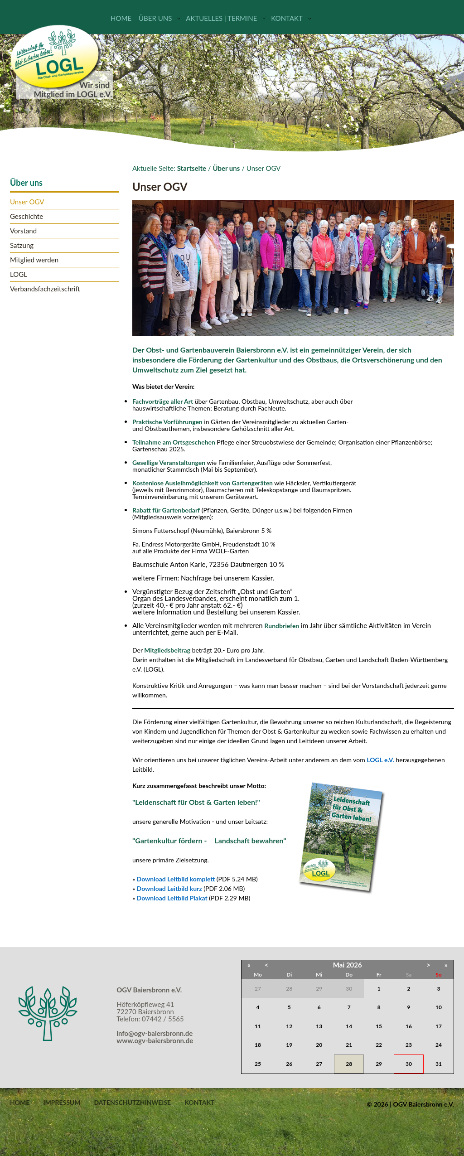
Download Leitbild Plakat (172, 898)
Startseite (191, 168)
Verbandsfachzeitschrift (45, 288)
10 (438, 1007)
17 (438, 1026)
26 (289, 1063)
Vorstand (23, 230)
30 (409, 1063)
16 (409, 1026)
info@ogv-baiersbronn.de (154, 1033)
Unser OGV (27, 201)
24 (438, 1044)
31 (438, 1063)
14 (349, 1026)
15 (379, 1026)
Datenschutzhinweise (132, 1102)
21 (349, 1044)
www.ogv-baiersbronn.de (154, 1040)
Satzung (22, 245)
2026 (354, 965)
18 (258, 1044)
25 (258, 1063)
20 (319, 1044)
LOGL (18, 274)
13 (319, 1026)
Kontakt (287, 18)
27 (319, 1063)
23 (409, 1044)
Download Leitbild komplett (176, 879)
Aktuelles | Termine (221, 18)
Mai (338, 965)
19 (289, 1044)
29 (379, 1063)
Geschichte (26, 216)
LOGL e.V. (380, 760)
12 (289, 1026)
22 (379, 1044)
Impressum (61, 1102)
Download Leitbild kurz (169, 888)
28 (349, 1063)
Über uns (155, 18)
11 (258, 1026)
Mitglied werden (34, 259)
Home (121, 18)
